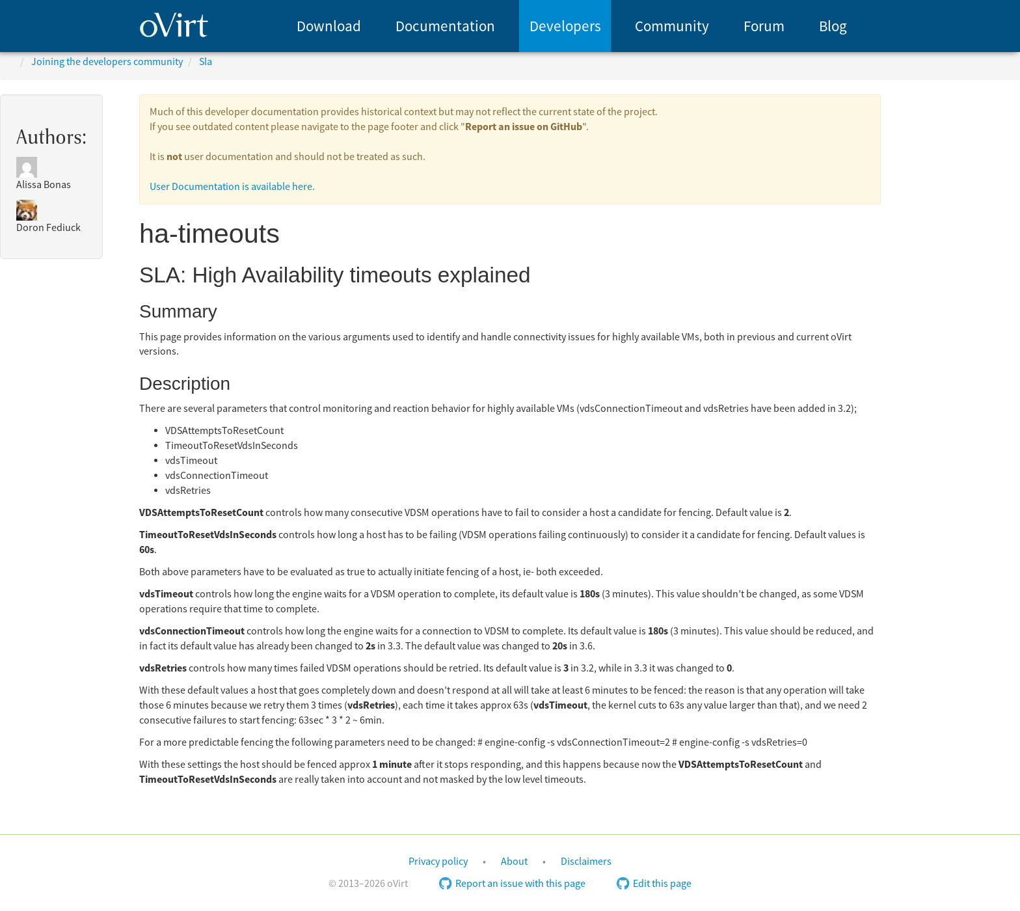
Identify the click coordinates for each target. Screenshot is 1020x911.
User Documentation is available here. (232, 186)
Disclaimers (586, 861)
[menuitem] (328, 26)
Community (672, 26)
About (514, 861)
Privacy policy (438, 861)
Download (329, 26)
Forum (764, 26)
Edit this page (654, 883)
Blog (833, 26)
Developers (565, 26)
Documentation (445, 26)
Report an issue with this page (512, 883)
